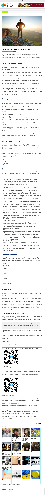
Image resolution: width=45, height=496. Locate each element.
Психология (10, 51)
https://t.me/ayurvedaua (7, 367)
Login (23, 0)
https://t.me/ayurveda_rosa (8, 395)
